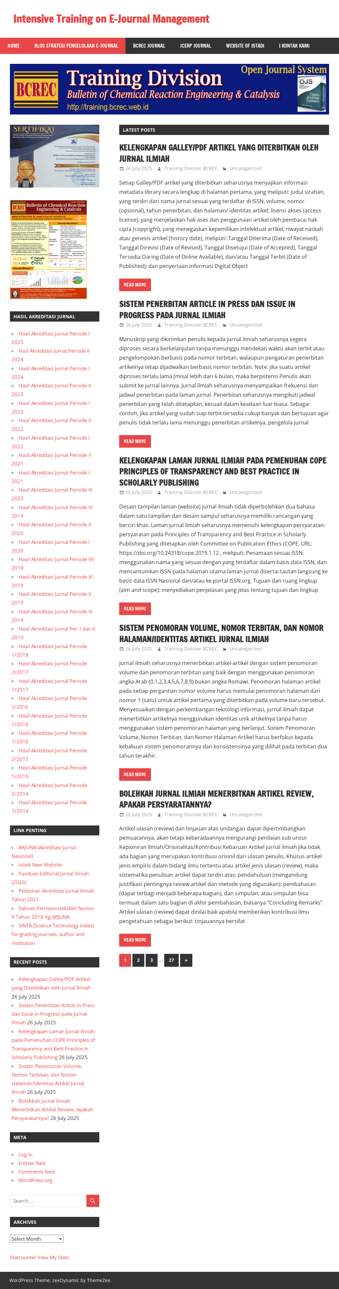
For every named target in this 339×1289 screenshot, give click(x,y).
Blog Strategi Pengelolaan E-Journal (76, 45)
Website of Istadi (245, 45)
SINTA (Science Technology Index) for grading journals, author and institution (53, 934)
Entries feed (32, 1163)
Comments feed (37, 1171)
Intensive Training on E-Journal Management (111, 18)
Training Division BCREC (191, 168)
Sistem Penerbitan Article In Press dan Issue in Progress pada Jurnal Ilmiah (207, 309)
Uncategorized (246, 168)
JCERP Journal (195, 45)
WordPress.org (35, 1180)
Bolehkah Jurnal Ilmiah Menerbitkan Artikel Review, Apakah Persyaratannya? (217, 799)
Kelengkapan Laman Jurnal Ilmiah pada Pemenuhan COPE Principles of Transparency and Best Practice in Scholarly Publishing (223, 471)
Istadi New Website (40, 864)
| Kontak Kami (294, 45)
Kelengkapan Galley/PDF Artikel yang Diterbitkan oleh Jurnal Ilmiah (219, 153)
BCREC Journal (149, 45)
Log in (25, 1154)
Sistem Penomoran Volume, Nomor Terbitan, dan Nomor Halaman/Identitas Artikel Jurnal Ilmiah (221, 633)
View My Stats (53, 1257)
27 (171, 960)
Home (14, 45)
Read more (135, 285)
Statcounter (23, 1257)
